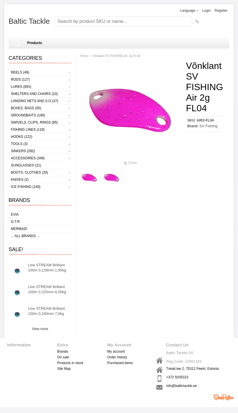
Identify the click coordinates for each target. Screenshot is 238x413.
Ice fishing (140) (25, 187)
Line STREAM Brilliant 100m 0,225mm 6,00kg (47, 289)
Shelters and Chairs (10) (34, 94)
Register (221, 11)
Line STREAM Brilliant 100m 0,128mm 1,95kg (47, 267)
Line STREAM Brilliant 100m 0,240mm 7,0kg (46, 311)
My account (116, 352)
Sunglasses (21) (26, 165)
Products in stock (70, 363)
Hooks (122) (21, 137)
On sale (63, 357)
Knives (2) (20, 180)
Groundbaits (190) (28, 115)
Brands (62, 352)
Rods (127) (20, 80)
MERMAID (19, 229)
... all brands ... (25, 236)
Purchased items (120, 363)
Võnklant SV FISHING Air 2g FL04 (116, 55)
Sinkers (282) (23, 151)
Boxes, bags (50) (26, 108)
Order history (117, 357)
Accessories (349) (28, 158)
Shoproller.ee (224, 397)
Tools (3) (19, 144)
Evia (15, 215)
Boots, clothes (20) (29, 172)
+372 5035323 (177, 377)
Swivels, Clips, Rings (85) (34, 122)
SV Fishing (208, 126)
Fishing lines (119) (28, 130)
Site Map (64, 369)
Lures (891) (21, 87)
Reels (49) (20, 72)
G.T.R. (16, 222)
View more (40, 329)
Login (206, 11)
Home (84, 55)
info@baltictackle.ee (181, 386)
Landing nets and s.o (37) (34, 101)
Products (34, 43)
